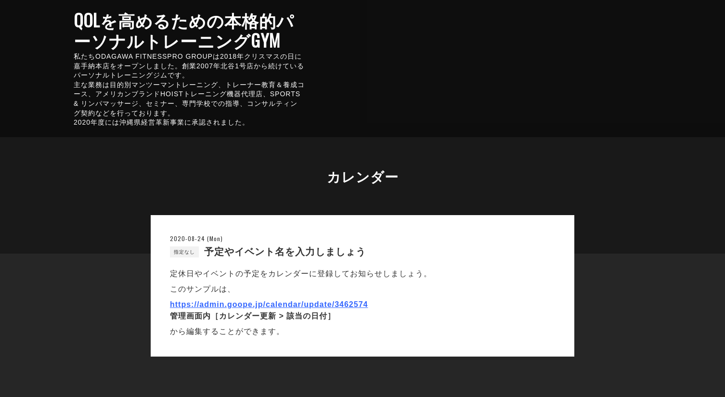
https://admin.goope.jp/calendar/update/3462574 (269, 304)
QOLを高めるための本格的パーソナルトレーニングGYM (184, 30)
